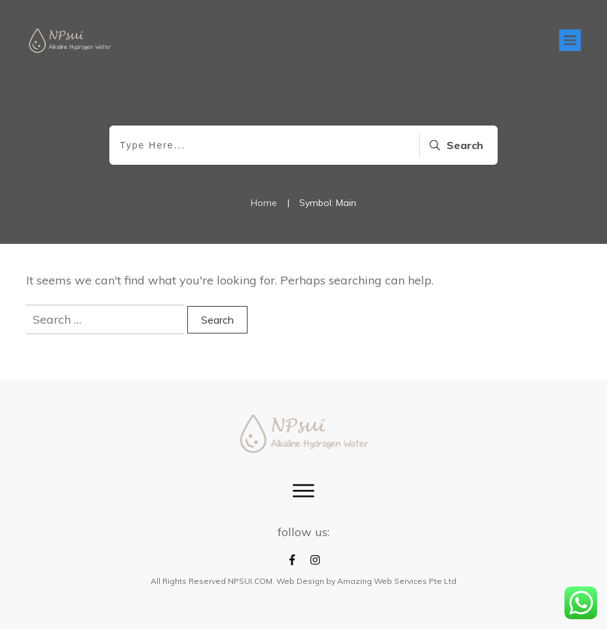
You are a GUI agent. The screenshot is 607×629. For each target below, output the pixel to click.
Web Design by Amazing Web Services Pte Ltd (366, 581)
